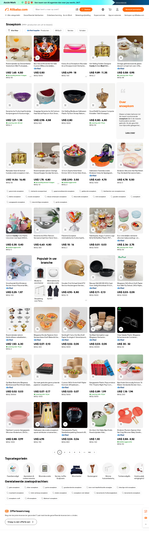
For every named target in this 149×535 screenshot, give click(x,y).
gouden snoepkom (118, 197)
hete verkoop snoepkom (38, 493)
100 (89, 452)
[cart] (110, 10)
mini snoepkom (99, 197)
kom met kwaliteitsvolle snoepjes (99, 487)
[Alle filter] (13, 30)
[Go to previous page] (54, 452)
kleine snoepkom (14, 197)
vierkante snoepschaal (37, 191)
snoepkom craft (13, 498)
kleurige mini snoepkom (126, 487)
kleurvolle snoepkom (79, 197)
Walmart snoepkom (49, 498)
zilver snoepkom (31, 487)
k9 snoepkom (31, 498)
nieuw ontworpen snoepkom (56, 197)
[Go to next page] (94, 452)
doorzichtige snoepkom (39, 202)
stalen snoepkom (59, 493)
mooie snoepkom (32, 197)
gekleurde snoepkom (87, 191)
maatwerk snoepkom (15, 493)
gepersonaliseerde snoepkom (62, 191)
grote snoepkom (60, 202)
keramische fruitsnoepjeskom (105, 493)
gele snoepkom (13, 487)
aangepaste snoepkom (16, 202)
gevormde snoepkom (15, 191)
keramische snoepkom (131, 493)
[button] (76, 9)
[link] (146, 511)
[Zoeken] (85, 9)
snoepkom (135, 197)
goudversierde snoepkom (71, 487)
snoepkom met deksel (80, 493)
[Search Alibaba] (55, 9)
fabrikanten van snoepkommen (113, 191)
